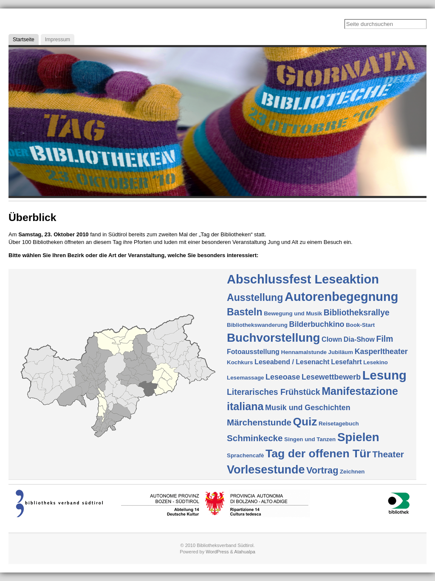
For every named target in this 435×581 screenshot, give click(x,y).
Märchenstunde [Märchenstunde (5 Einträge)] (259, 422)
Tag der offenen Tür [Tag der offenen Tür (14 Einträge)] (318, 453)
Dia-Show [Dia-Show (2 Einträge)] (359, 339)
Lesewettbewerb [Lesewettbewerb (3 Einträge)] (331, 377)
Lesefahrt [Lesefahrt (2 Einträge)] (346, 362)
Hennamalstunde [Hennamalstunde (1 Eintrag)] (304, 352)
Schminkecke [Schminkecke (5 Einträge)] (254, 438)
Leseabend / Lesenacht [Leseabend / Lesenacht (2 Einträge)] (292, 362)
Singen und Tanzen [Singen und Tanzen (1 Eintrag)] (310, 439)
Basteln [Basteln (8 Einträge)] (245, 311)
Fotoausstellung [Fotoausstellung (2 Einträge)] (253, 351)
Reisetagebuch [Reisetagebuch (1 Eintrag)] (339, 423)
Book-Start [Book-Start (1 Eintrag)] (360, 325)
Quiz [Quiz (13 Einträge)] (305, 421)
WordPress (217, 551)
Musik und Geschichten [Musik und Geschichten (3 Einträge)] (307, 407)
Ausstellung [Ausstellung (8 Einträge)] (255, 297)
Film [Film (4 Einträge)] (384, 338)
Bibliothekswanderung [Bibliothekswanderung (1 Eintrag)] (257, 325)
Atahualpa (244, 551)
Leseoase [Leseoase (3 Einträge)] (283, 377)
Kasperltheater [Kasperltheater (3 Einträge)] (381, 351)
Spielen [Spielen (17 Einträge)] (358, 437)
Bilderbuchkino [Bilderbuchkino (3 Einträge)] (317, 324)
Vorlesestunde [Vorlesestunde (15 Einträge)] (266, 469)
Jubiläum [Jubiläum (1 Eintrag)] (340, 352)
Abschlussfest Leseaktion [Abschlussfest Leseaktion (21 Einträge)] (303, 279)
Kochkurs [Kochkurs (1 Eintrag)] (240, 362)
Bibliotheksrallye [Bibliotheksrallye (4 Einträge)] (357, 312)
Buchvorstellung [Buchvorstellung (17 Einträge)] (273, 337)
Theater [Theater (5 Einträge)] (388, 454)
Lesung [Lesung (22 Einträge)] (384, 375)
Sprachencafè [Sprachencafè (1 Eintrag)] (245, 455)
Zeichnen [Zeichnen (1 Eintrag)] (352, 471)
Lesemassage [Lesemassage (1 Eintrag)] (245, 377)
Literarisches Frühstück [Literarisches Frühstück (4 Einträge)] (273, 392)
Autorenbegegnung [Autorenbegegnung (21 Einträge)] (341, 296)
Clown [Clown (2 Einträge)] (332, 339)
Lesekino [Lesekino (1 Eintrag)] (375, 362)
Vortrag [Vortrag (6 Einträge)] (322, 470)
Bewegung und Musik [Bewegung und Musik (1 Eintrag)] (293, 313)
